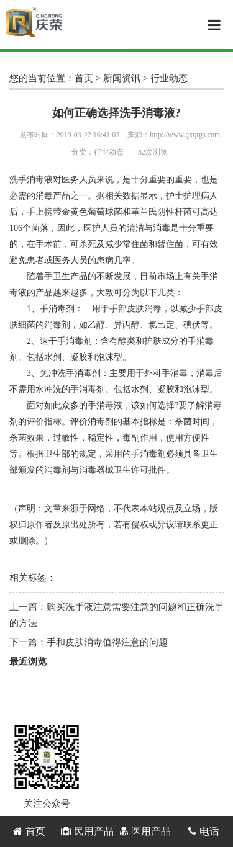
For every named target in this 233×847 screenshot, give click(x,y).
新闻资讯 (121, 78)
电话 (203, 831)
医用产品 (145, 831)
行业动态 (169, 78)
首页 (84, 78)
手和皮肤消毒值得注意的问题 (107, 642)
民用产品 (87, 831)
